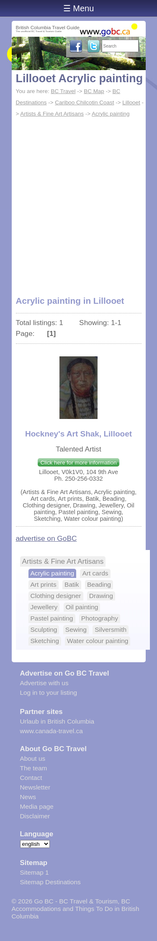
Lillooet (131, 102)
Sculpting (44, 629)
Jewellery (44, 607)
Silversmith (110, 629)
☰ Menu (78, 8)
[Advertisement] (78, 202)
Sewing (76, 629)
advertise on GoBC (46, 538)
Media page (37, 806)
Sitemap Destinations (50, 881)
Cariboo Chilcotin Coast (84, 102)
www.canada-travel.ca (51, 730)
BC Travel (63, 91)
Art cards (95, 573)
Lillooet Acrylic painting (79, 78)
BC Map (94, 91)
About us (33, 758)
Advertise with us (44, 682)
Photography (99, 618)
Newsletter (35, 787)
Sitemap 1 (34, 872)
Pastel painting (52, 618)
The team (33, 768)
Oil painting (82, 607)
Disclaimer (35, 816)
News (28, 796)
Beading (99, 584)
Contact (31, 777)
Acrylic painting (110, 114)
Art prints (44, 584)
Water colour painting (97, 640)
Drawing (101, 595)
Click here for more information (78, 462)
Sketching (45, 640)
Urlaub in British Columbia (57, 721)
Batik (71, 584)
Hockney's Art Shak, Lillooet (78, 433)
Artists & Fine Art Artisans (52, 114)
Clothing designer (56, 595)
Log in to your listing (48, 692)
